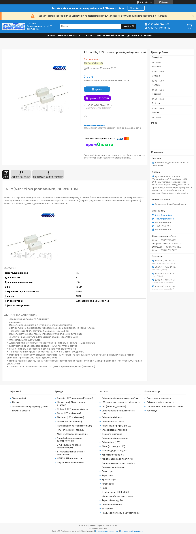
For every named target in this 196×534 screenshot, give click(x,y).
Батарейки (107, 508)
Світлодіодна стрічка (113, 421)
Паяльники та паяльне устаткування (120, 513)
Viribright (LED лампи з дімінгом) (73, 409)
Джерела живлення (112, 434)
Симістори (107, 471)
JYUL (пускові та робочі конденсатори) (69, 446)
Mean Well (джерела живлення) (72, 434)
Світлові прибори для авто (160, 402)
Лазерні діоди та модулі (114, 450)
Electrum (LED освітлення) (70, 417)
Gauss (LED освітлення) (69, 413)
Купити (98, 89)
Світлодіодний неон (112, 504)
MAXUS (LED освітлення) (69, 421)
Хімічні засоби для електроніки (117, 496)
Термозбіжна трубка (112, 500)
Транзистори (109, 479)
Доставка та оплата (139, 35)
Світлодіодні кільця (112, 417)
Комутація (152, 410)
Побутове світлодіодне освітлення (165, 406)
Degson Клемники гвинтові (70, 462)
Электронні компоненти (159, 398)
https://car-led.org (163, 215)
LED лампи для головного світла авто (121, 402)
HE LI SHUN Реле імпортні (69, 458)
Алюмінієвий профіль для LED (116, 425)
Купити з (99, 98)
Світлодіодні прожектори (115, 438)
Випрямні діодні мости (113, 467)
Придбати (136, 8)
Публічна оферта (21, 410)
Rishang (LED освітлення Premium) (74, 425)
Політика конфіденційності (132, 531)
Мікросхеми (108, 484)
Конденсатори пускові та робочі (118, 463)
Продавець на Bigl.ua (98, 528)
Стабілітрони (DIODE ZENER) (116, 492)
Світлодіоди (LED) (111, 442)
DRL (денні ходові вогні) (114, 406)
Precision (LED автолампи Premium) (75, 398)
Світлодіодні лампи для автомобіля (120, 398)
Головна (50, 35)
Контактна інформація (110, 35)
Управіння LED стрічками (114, 430)
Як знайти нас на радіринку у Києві (30, 406)
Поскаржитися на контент (107, 531)
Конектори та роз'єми (113, 455)
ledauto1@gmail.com (164, 219)
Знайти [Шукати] (127, 26)
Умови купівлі (19, 398)
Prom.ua (113, 525)
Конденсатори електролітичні (117, 459)
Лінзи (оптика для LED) (113, 446)
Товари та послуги (69, 35)
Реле (104, 488)
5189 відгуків (146, 2)
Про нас (89, 35)
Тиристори (107, 475)
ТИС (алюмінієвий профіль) (71, 430)
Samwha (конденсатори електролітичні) (69, 439)
